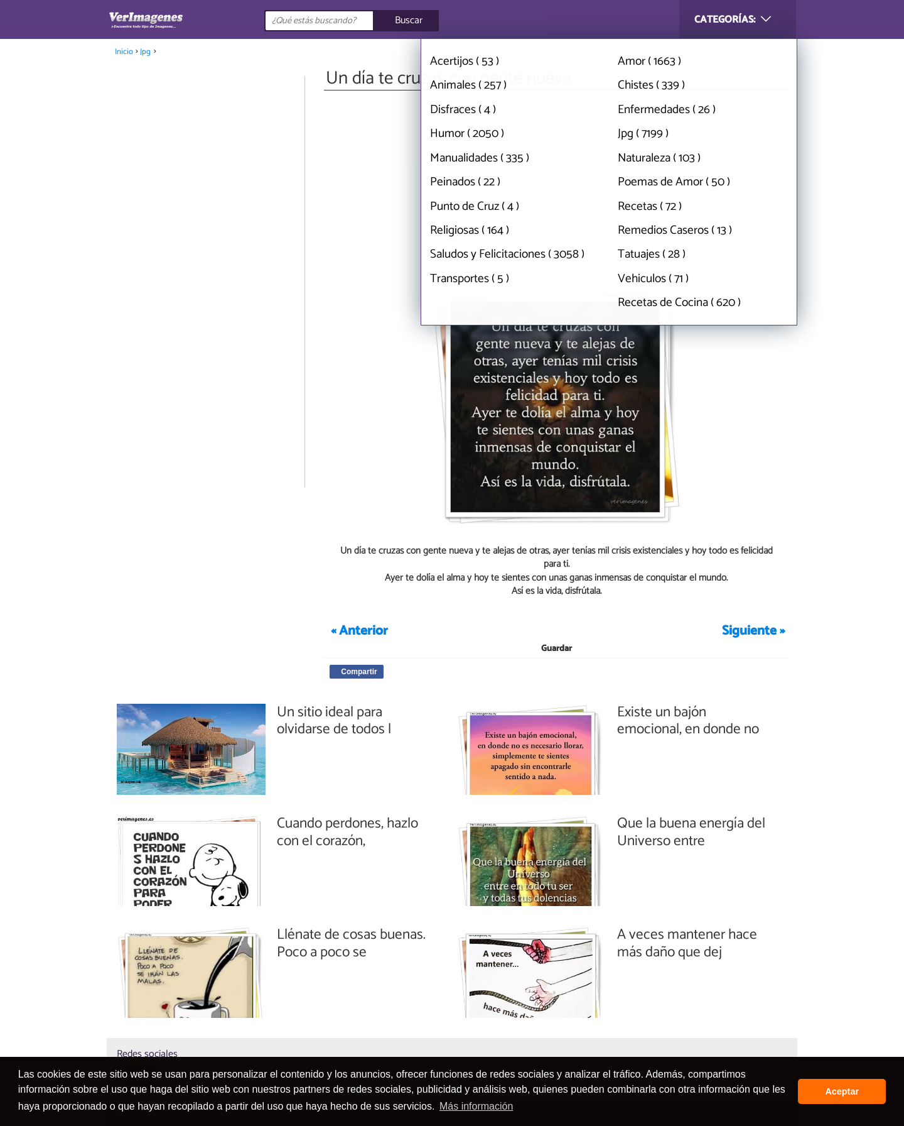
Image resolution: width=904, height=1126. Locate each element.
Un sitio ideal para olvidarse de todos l (334, 721)
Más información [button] (476, 1106)
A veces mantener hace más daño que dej (687, 943)
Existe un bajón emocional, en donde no (688, 721)
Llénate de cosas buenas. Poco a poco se (351, 943)
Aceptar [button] (842, 1091)
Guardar (556, 649)
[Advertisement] (556, 187)
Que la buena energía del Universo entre (691, 832)
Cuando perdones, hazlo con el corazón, (347, 832)
